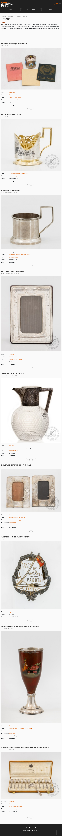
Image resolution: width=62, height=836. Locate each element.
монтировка (12, 254)
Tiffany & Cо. (12, 522)
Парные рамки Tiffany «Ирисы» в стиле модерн (16, 465)
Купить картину (31, 9)
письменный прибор (14, 100)
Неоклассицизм (18, 252)
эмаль (19, 97)
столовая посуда (13, 176)
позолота (11, 173)
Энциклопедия (11, 16)
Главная (4, 16)
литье (10, 806)
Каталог (11, 9)
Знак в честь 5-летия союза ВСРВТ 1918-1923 (15, 537)
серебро (11, 97)
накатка (17, 728)
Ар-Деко (11, 354)
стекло (15, 97)
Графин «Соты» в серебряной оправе (13, 374)
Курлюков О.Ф (13, 801)
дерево (11, 517)
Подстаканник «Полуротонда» (11, 114)
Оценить (51, 9)
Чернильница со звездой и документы (14, 44)
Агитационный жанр (14, 95)
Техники (19, 16)
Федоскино (12, 733)
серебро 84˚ (24, 254)
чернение (21, 173)
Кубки (10, 731)
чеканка (33, 448)
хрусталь (28, 448)
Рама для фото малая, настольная (12, 272)
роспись (22, 728)
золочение (12, 728)
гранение (11, 448)
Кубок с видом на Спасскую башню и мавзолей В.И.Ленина (20, 626)
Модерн (11, 252)
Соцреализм (12, 92)
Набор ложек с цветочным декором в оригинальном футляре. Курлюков (25, 748)
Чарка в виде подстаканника (10, 190)
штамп (26, 173)
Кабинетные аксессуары (15, 359)
